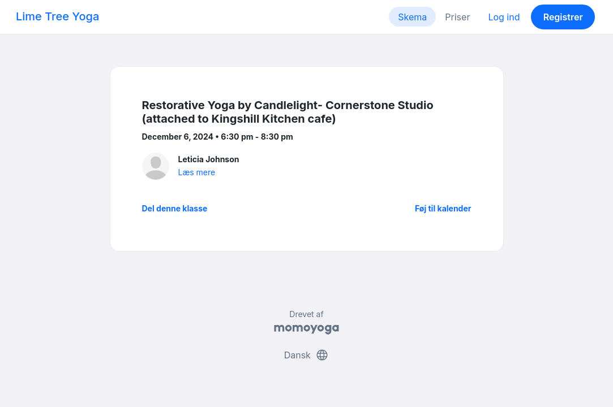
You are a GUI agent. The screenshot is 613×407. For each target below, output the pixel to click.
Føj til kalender (443, 208)
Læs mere (197, 172)
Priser (457, 17)
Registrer (563, 17)
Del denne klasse (175, 208)
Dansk (306, 355)
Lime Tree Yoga (57, 16)
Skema (412, 17)
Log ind (504, 17)
